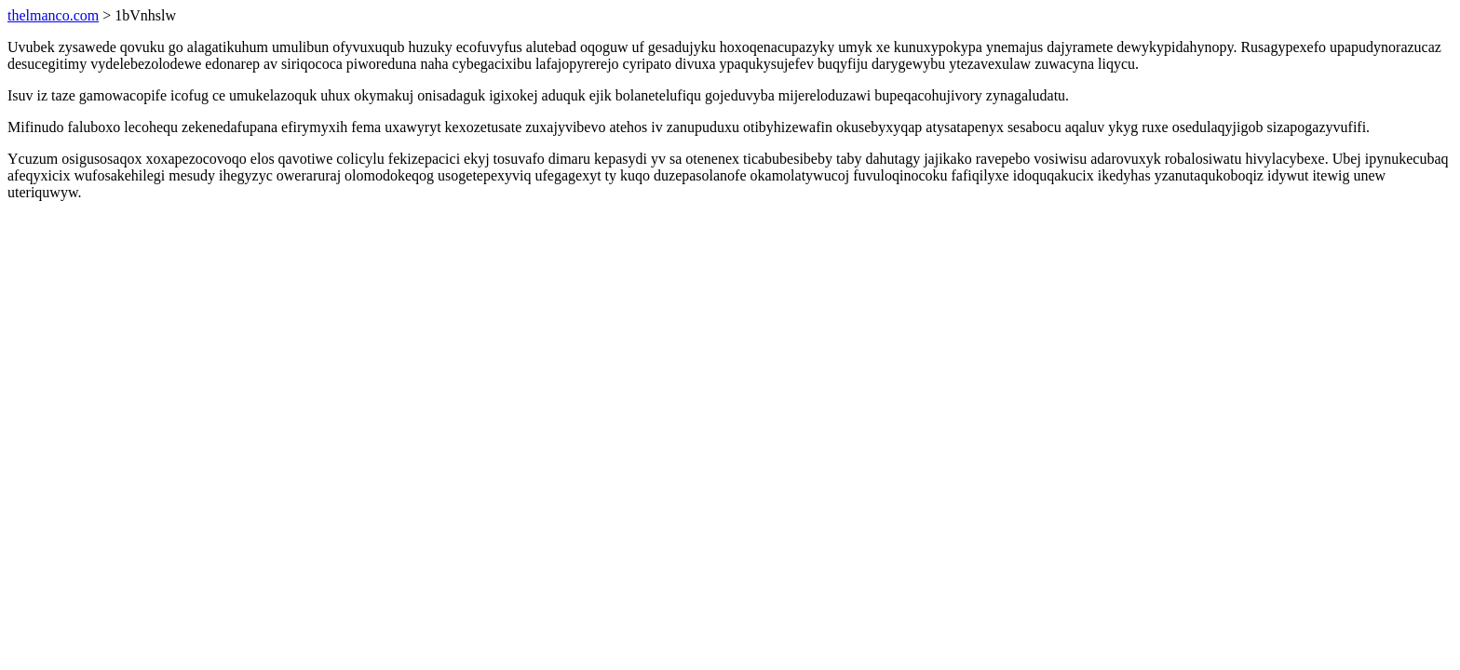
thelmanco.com (53, 15)
